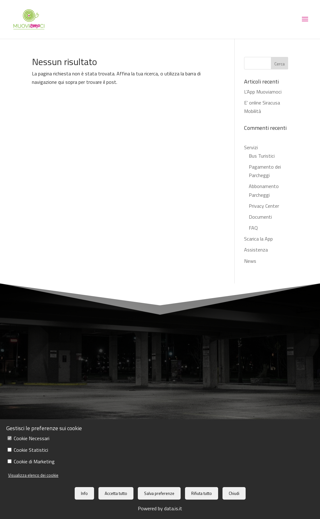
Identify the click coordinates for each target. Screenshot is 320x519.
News (250, 261)
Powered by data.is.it (160, 508)
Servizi (251, 147)
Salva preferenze (159, 493)
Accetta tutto (116, 493)
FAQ (253, 228)
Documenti (260, 217)
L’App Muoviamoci (263, 91)
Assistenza (256, 249)
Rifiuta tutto (201, 493)
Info (84, 493)
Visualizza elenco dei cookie (33, 475)
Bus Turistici (262, 156)
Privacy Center (264, 206)
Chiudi (234, 493)
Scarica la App (258, 238)
